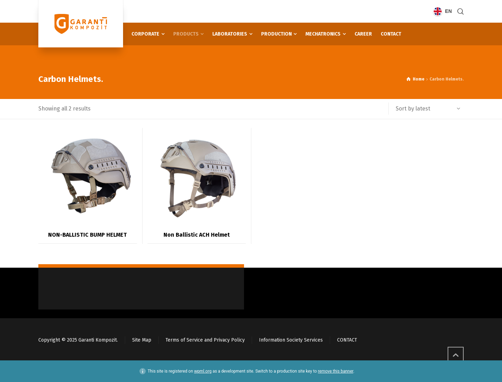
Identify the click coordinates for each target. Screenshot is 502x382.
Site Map (141, 340)
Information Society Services (291, 340)
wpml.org (203, 371)
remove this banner (335, 371)
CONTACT (347, 340)
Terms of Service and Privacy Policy (205, 340)
